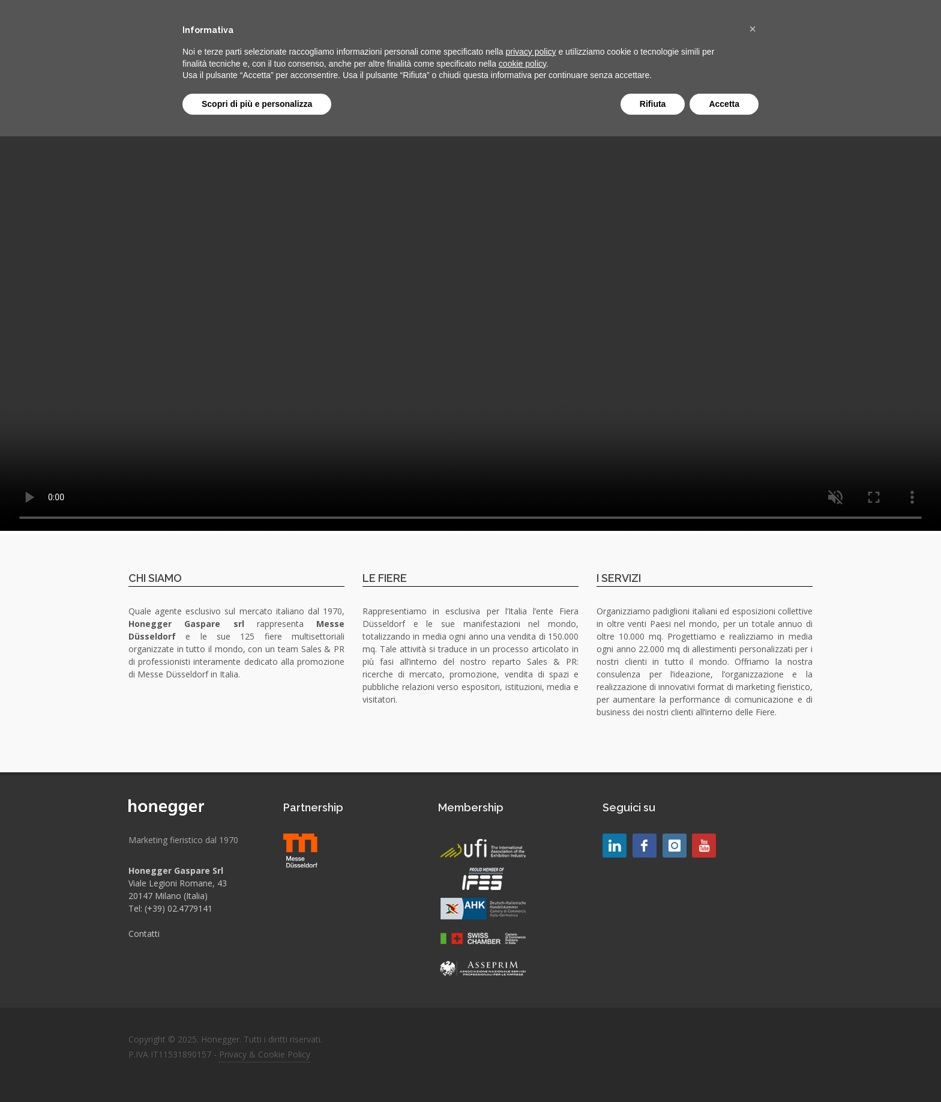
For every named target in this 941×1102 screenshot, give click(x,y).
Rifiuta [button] (653, 104)
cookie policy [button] (522, 63)
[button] (752, 28)
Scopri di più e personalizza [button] (257, 104)
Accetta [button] (724, 104)
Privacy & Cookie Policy (264, 1054)
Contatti (144, 933)
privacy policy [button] (531, 51)
